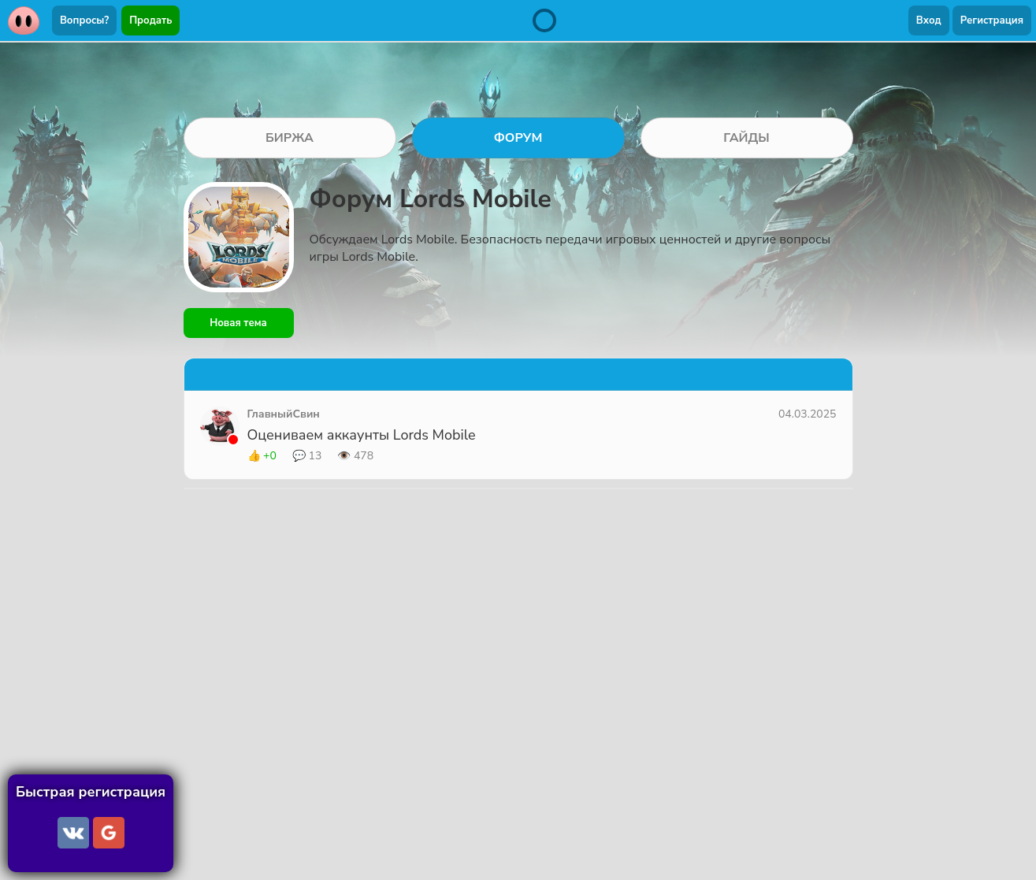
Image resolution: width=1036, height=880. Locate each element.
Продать (150, 20)
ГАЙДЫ (746, 138)
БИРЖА (289, 138)
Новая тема (238, 323)
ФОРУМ (518, 138)
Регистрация (991, 20)
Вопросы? (84, 20)
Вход (928, 20)
